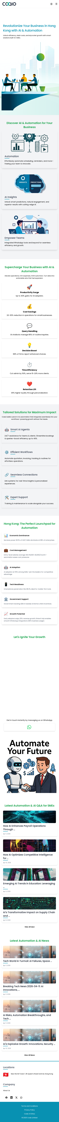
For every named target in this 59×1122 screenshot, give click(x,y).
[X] (16, 1097)
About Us (6, 1090)
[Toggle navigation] (56, 4)
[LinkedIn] (11, 1097)
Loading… (29, 675)
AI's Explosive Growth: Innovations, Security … (29, 1044)
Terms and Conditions (29, 1106)
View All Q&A (29, 927)
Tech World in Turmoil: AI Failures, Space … (27, 961)
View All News (29, 1055)
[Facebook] (6, 1097)
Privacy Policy (29, 1110)
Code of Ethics (29, 1114)
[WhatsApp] (21, 1097)
